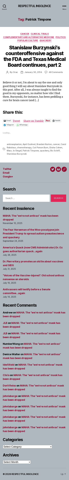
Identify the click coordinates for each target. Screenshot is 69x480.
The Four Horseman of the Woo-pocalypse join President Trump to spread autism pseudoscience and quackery (33, 233)
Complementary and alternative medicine (28, 37)
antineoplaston (14, 144)
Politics (61, 37)
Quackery (46, 40)
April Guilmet (29, 144)
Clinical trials (40, 34)
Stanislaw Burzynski (17, 153)
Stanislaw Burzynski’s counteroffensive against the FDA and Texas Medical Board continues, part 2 (35, 56)
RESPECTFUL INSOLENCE (34, 6)
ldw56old (8, 364)
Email (6, 172)
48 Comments (56, 72)
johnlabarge (10, 396)
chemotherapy (24, 147)
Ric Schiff (55, 150)
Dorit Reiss (9, 385)
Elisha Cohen (55, 147)
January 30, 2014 (33, 72)
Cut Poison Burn (40, 147)
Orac (15, 72)
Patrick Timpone (31, 150)
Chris (6, 375)
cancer (56, 144)
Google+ (8, 176)
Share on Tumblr (34, 120)
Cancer (24, 34)
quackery (44, 150)
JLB (5, 322)
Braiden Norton (44, 144)
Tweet (16, 120)
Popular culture (27, 40)
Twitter (7, 168)
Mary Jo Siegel (14, 150)
